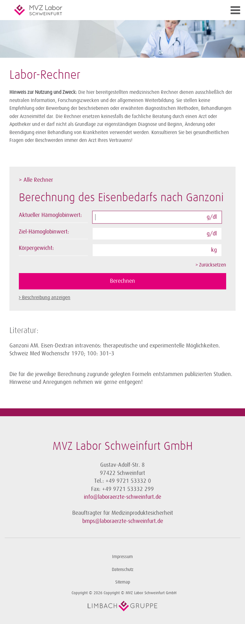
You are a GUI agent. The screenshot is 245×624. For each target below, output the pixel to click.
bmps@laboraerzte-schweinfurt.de (122, 521)
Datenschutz (122, 569)
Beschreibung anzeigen (46, 297)
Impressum (122, 556)
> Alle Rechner (36, 180)
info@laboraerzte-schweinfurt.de (122, 497)
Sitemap (122, 582)
